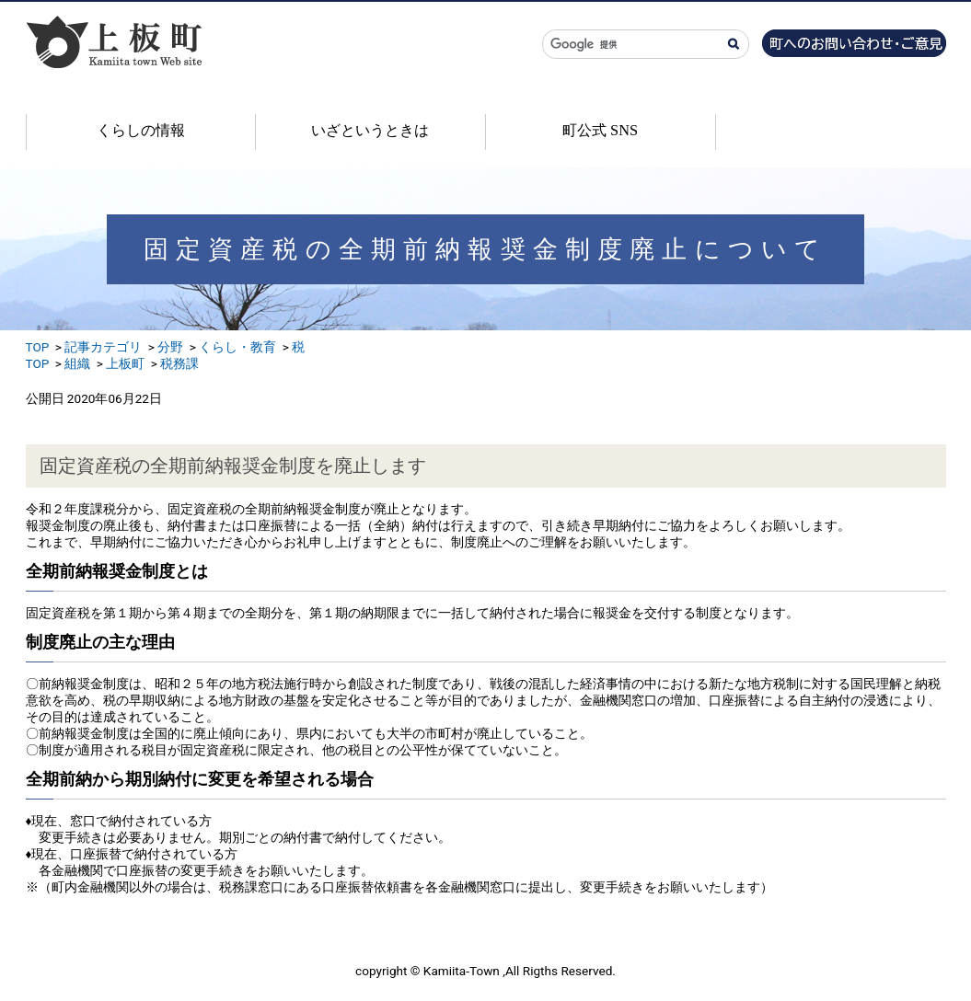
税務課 (179, 363)
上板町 (125, 363)
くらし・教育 (237, 346)
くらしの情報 (141, 130)
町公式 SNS (600, 130)
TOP (38, 346)
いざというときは (370, 130)
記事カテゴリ (103, 346)
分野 (170, 346)
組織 (77, 363)
